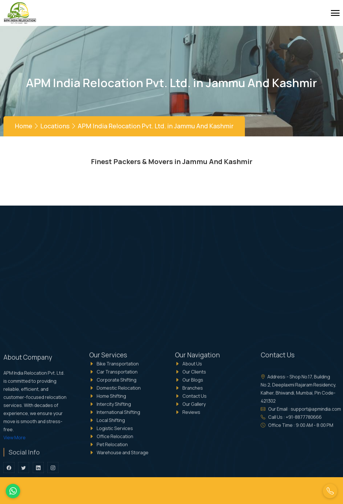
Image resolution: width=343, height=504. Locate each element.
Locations (55, 126)
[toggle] (335, 13)
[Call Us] (330, 491)
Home (23, 126)
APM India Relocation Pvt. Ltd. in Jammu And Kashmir (156, 126)
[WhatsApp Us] (13, 491)
